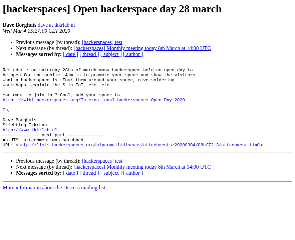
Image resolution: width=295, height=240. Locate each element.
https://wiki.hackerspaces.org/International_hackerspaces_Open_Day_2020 (94, 107)
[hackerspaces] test (102, 42)
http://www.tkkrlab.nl (30, 143)
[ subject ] (111, 54)
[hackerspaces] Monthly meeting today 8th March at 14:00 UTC (142, 48)
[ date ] (70, 54)
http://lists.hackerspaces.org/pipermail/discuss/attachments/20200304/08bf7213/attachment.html (139, 161)
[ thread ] (89, 54)
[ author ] (133, 54)
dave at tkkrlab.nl (56, 25)
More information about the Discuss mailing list (54, 203)
